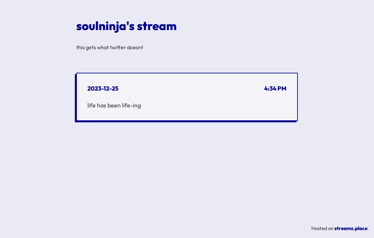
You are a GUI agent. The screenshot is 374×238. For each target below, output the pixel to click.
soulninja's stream (126, 25)
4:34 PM (275, 88)
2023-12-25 (102, 88)
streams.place (350, 228)
